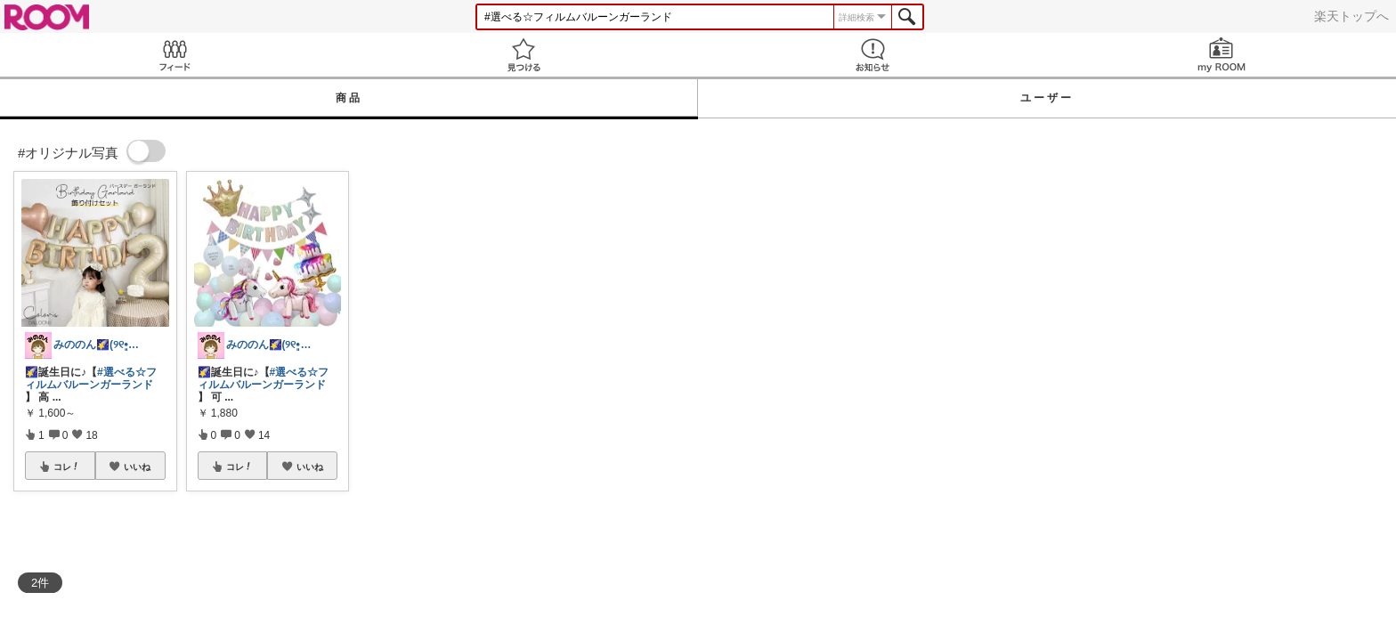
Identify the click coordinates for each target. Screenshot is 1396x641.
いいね (137, 466)
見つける (523, 55)
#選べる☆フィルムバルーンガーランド (91, 378)
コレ (66, 466)
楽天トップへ (1351, 16)
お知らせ (872, 55)
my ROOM (1221, 55)
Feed (174, 55)
